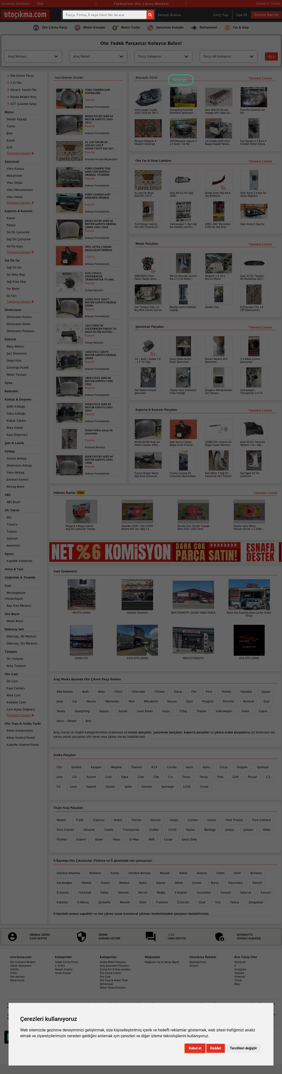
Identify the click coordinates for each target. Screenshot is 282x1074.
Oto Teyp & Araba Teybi (114, 980)
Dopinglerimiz (197, 962)
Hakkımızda (17, 980)
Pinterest (239, 976)
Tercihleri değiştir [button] (243, 1048)
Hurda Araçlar (63, 972)
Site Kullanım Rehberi (23, 962)
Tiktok (238, 980)
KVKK (13, 972)
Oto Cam (105, 976)
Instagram (240, 969)
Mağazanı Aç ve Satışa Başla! (162, 962)
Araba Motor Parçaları (113, 962)
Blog (237, 983)
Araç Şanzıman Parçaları (114, 965)
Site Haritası (17, 976)
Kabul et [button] (195, 1048)
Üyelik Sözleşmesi (20, 965)
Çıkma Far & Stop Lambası (115, 969)
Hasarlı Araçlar (64, 969)
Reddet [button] (215, 1048)
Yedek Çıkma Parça (66, 962)
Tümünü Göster (20, 715)
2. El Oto (60, 965)
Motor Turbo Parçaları (113, 987)
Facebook (240, 962)
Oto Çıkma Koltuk (110, 972)
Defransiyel (106, 983)
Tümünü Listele (260, 410)
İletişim (193, 965)
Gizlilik (14, 969)
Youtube (239, 972)
